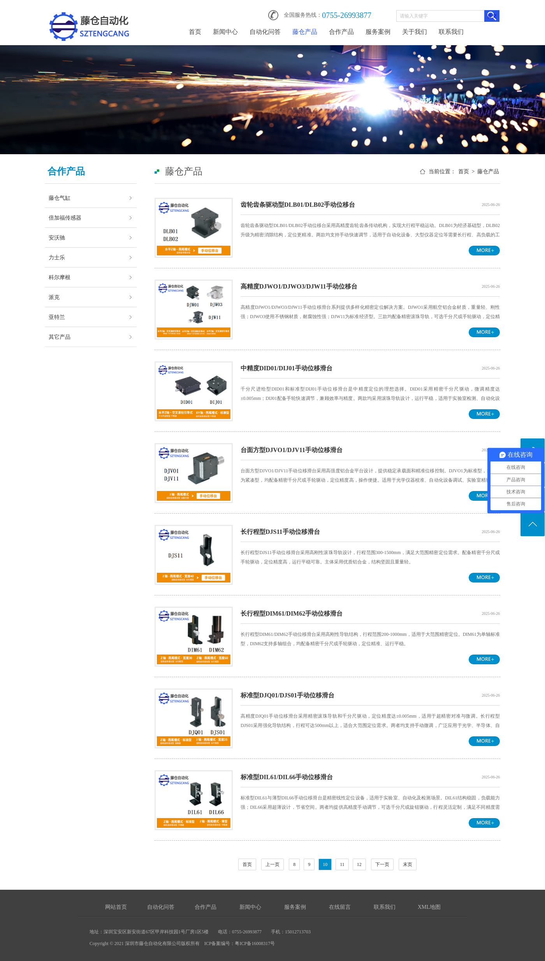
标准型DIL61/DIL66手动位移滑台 (287, 777)
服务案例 (378, 31)
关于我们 (414, 31)
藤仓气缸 (59, 198)
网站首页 (116, 907)
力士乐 (57, 257)
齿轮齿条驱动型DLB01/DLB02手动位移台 (298, 204)
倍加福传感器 (65, 218)
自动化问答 (265, 31)
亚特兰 (57, 317)
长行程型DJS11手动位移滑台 (280, 531)
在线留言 (340, 907)
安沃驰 (57, 237)
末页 (407, 864)
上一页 (272, 864)
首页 (195, 31)
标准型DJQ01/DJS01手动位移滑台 (287, 695)
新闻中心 (225, 31)
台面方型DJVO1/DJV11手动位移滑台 (292, 450)
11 (342, 864)
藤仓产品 (304, 31)
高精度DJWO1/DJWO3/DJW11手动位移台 (299, 286)
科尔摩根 (59, 277)
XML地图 (429, 907)
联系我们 (451, 31)
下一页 (382, 864)
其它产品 (59, 337)
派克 (54, 297)
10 (325, 864)
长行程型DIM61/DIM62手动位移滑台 (292, 613)
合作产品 (341, 31)
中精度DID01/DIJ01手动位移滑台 (286, 368)
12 (359, 864)
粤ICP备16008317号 (255, 943)
